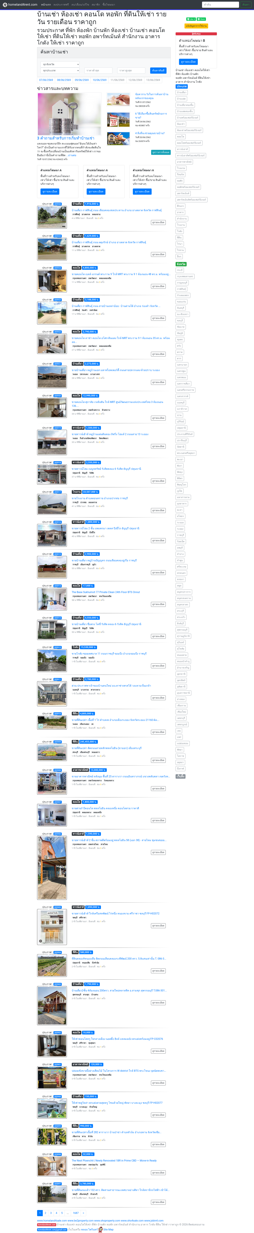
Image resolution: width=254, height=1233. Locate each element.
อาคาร (180, 212)
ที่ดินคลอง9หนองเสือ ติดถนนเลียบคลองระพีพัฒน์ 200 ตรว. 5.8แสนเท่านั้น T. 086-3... (119, 958)
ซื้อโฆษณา (109, 4)
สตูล (179, 585)
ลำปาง (180, 554)
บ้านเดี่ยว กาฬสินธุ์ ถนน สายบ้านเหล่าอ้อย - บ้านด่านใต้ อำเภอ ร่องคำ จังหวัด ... (116, 306)
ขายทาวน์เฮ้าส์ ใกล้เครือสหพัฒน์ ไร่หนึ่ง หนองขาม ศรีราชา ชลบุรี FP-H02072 (116, 913)
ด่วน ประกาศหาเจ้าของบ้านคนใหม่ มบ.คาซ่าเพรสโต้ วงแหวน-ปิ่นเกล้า (111, 685)
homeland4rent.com (20, 4)
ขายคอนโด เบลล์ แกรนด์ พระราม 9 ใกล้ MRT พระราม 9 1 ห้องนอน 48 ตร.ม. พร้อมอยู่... (121, 274)
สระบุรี (180, 611)
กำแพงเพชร (183, 295)
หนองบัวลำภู (183, 661)
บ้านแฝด (181, 98)
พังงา (179, 465)
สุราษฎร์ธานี (183, 636)
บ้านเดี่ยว (181, 92)
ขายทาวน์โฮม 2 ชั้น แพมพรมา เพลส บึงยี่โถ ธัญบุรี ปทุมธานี (105, 528)
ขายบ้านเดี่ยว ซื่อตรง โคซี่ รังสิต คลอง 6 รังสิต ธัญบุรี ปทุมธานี (106, 624)
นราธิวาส (182, 409)
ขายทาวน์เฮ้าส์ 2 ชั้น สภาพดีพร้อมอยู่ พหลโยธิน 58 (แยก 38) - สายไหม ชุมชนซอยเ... (119, 840)
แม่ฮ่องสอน (182, 743)
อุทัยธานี (181, 686)
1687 (76, 1213)
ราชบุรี (180, 535)
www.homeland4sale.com (52, 1220)
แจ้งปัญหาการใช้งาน (196, 26)
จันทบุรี (180, 308)
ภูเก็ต (179, 491)
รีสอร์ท (180, 174)
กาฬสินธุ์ (181, 289)
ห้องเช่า (181, 124)
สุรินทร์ (180, 642)
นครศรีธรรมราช (185, 390)
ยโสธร (180, 516)
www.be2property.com (80, 1220)
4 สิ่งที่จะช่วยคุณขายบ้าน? (150, 133)
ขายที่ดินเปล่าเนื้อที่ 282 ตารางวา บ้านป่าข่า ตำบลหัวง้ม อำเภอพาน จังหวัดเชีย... (116, 1132)
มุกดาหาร (182, 503)
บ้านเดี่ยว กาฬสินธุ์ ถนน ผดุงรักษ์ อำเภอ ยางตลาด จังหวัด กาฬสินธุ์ (109, 242)
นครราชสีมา (183, 383)
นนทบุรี (181, 402)
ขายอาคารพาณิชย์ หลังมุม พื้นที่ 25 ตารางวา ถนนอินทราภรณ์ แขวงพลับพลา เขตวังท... (121, 776)
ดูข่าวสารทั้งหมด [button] (161, 152)
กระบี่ (179, 270)
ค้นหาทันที (158, 70)
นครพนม (181, 377)
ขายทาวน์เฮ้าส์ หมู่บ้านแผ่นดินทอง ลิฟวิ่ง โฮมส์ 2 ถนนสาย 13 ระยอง (110, 434)
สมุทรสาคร (182, 604)
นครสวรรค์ (182, 396)
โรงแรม (181, 168)
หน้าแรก (46, 4)
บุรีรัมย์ (180, 421)
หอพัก (180, 180)
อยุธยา (180, 762)
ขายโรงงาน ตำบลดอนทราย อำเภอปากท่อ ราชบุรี (100, 498)
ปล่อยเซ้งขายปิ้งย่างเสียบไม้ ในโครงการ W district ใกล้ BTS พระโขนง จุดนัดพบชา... (119, 1070)
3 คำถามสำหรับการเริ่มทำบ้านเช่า (65, 138)
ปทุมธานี (181, 428)
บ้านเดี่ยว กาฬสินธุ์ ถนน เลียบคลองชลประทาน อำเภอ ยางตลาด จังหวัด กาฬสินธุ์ (117, 210)
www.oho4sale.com (132, 1220)
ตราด (180, 352)
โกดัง (179, 231)
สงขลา (180, 579)
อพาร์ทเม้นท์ (183, 193)
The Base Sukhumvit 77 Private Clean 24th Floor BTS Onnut (106, 592)
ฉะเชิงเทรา (182, 314)
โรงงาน (181, 225)
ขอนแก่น (181, 301)
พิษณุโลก (181, 484)
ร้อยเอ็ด (181, 541)
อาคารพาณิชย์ (184, 162)
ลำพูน (180, 560)
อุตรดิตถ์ (181, 680)
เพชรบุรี (181, 718)
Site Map (108, 1229)
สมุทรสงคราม (184, 598)
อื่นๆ (179, 256)
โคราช (180, 756)
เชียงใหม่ (181, 712)
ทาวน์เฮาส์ (182, 149)
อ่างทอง (181, 699)
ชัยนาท (180, 327)
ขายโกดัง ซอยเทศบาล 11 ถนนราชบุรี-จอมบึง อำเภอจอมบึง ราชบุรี (109, 653)
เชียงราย (181, 705)
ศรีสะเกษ (181, 566)
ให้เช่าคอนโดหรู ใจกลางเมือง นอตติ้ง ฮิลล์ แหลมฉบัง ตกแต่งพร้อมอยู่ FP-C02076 (117, 1038)
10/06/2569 (99, 80)
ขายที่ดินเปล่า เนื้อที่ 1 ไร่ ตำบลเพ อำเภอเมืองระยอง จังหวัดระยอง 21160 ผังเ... (115, 720)
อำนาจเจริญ (183, 667)
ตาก (179, 358)
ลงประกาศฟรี (61, 4)
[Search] (220, 5)
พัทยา (180, 749)
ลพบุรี (180, 547)
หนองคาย (182, 655)
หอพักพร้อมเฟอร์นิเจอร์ (188, 187)
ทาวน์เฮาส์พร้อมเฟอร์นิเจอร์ (191, 155)
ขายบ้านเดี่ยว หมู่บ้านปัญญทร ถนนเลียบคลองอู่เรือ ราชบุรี (104, 560)
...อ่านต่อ (71, 155)
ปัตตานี (180, 446)
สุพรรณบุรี (182, 629)
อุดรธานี (181, 674)
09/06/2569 (82, 80)
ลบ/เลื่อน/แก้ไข (80, 4)
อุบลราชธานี (183, 693)
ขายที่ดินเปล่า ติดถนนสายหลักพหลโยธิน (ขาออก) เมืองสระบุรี (107, 748)
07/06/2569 (46, 80)
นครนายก (182, 364)
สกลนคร (181, 573)
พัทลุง (180, 472)
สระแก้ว (181, 617)
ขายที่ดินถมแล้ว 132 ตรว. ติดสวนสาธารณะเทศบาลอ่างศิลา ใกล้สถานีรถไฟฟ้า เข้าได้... (121, 1190)
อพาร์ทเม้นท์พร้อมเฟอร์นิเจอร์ (191, 199)
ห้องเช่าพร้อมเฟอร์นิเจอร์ (189, 130)
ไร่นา (179, 244)
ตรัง (179, 345)
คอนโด (180, 136)
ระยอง (180, 529)
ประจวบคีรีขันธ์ (185, 434)
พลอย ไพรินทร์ (92, 1229)
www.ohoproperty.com (107, 1220)
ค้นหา (245, 4)
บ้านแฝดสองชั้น (185, 111)
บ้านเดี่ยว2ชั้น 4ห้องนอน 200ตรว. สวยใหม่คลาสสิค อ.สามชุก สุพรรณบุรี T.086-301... (119, 990)
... (68, 1213)
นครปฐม (181, 371)
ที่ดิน (179, 237)
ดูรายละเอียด (50, 191)
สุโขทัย (180, 648)
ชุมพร (180, 339)
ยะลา (179, 510)
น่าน (179, 415)
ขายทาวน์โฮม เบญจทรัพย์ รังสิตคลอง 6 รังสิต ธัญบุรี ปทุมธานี (106, 468)
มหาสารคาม (183, 497)
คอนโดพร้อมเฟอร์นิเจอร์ (189, 143)
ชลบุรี (180, 320)
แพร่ (179, 737)
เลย (179, 730)
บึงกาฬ (180, 768)
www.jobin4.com (154, 1220)
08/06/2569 (64, 80)
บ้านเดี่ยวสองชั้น (185, 105)
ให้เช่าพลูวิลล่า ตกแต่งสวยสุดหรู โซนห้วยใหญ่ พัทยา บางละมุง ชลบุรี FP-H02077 (117, 1102)
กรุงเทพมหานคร (185, 276)
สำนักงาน (182, 218)
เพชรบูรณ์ (182, 724)
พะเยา (180, 459)
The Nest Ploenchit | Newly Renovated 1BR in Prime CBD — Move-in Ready (114, 1160)
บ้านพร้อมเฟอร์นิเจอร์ (187, 117)
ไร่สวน (180, 250)
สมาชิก (96, 4)
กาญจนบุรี (182, 282)
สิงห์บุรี (180, 623)
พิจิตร (180, 478)
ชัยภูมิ (180, 333)
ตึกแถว (180, 206)
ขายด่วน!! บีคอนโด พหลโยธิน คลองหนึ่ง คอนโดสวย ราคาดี (105, 808)
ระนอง (180, 522)
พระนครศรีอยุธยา (186, 453)
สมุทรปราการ (184, 592)
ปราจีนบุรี (182, 440)
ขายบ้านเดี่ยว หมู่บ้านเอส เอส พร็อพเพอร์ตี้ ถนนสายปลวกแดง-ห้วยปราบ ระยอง (116, 370)
